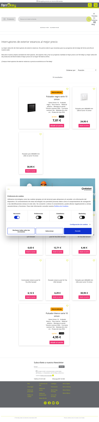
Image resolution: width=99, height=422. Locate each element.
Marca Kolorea (67, 387)
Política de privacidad (30, 390)
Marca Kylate (66, 383)
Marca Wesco (66, 393)
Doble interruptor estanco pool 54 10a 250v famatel (84, 236)
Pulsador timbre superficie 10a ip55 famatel (31, 236)
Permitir (77, 231)
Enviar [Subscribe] (62, 367)
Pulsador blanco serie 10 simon (57, 314)
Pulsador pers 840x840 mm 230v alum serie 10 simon (84, 281)
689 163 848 (61, 379)
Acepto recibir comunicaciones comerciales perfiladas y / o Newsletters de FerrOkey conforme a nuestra (50, 373)
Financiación (54, 387)
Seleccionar (49, 231)
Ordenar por (71, 70)
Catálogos (53, 383)
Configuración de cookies (79, 225)
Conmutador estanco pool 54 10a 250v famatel (30, 281)
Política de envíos (42, 389)
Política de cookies (30, 395)
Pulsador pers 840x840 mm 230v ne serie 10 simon (31, 155)
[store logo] (8, 5)
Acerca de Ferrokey (53, 395)
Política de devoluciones (42, 394)
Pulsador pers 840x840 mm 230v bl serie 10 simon (84, 109)
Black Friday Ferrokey (54, 390)
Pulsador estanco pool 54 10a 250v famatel (57, 281)
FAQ (28, 383)
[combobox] (55, 19)
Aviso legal (30, 387)
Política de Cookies (61, 207)
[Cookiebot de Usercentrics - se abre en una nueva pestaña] (83, 189)
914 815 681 (42, 379)
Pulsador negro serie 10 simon (56, 98)
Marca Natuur (66, 390)
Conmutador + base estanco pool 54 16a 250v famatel (57, 236)
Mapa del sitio (43, 398)
